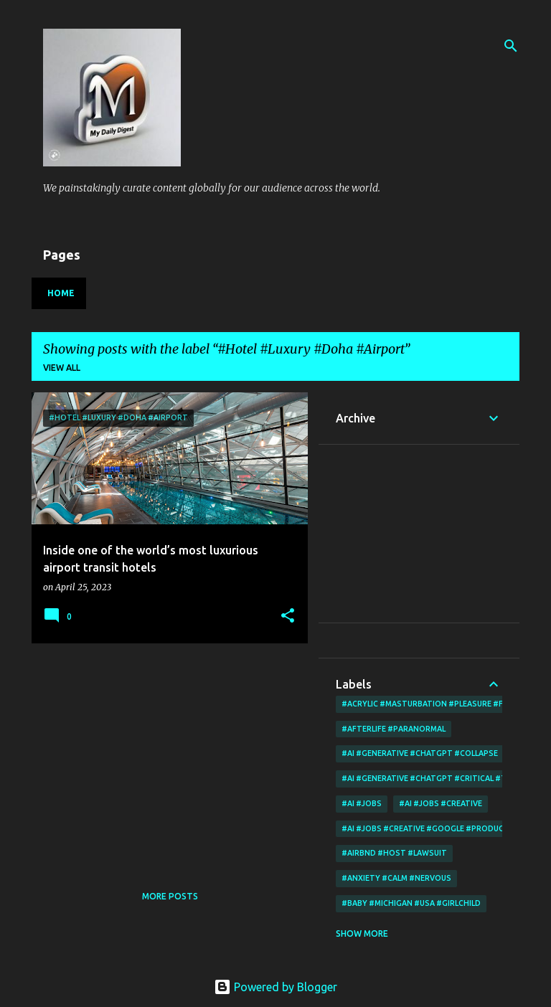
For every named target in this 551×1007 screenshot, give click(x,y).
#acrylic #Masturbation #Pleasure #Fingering (441, 703)
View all (61, 367)
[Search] (510, 46)
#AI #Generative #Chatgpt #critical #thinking (440, 778)
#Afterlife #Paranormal (394, 728)
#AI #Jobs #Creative (440, 803)
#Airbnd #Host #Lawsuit (394, 852)
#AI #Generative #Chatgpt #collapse (420, 753)
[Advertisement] (164, 754)
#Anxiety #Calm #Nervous (396, 878)
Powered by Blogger (275, 986)
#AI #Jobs (362, 803)
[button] (287, 616)
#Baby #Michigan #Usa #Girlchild (411, 903)
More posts (170, 896)
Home (61, 293)
